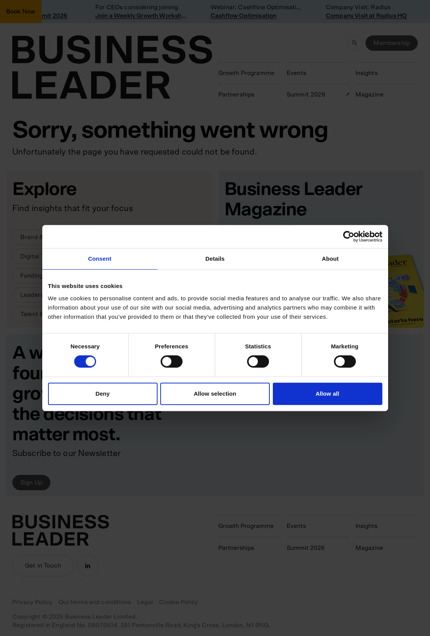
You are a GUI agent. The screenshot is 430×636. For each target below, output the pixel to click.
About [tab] (330, 258)
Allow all (327, 393)
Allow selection (215, 393)
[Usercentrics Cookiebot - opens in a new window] (348, 236)
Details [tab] (215, 258)
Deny (102, 393)
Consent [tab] (99, 258)
